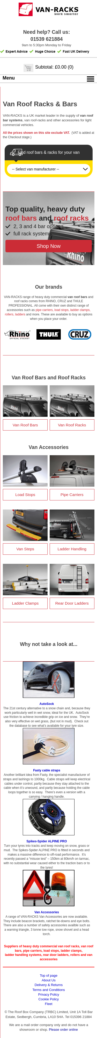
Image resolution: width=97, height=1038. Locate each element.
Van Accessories (46, 912)
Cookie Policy (49, 999)
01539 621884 (47, 39)
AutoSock (46, 704)
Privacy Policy (48, 994)
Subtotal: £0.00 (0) (54, 67)
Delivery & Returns (49, 985)
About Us (48, 980)
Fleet (49, 1004)
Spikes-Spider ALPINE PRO (46, 841)
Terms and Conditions (48, 990)
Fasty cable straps (46, 770)
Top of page (48, 975)
